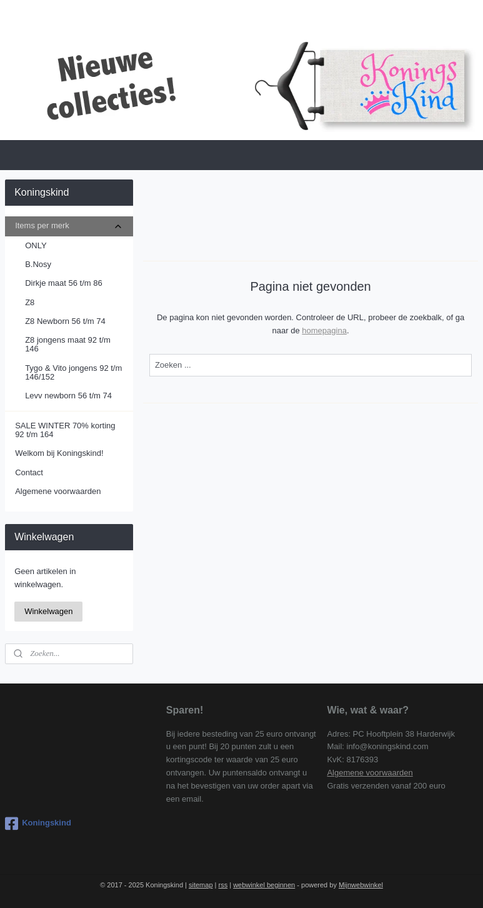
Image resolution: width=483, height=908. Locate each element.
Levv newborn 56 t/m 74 (68, 395)
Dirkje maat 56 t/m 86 (63, 283)
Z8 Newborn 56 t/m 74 (65, 321)
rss (223, 885)
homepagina (324, 330)
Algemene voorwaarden (58, 491)
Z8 (29, 302)
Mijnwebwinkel (361, 885)
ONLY (35, 245)
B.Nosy (38, 264)
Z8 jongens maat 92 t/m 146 (68, 344)
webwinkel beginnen (264, 885)
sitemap (201, 885)
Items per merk (69, 226)
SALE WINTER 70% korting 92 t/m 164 (65, 430)
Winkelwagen (48, 611)
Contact (29, 472)
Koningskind (38, 823)
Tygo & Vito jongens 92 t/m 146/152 (73, 372)
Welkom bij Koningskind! (59, 453)
